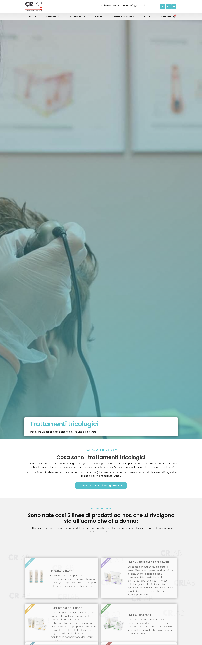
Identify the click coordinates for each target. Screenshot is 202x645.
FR (147, 16)
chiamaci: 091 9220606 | (115, 5)
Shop (98, 16)
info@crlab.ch (138, 5)
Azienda (52, 16)
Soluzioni (77, 16)
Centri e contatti (123, 16)
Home (32, 16)
